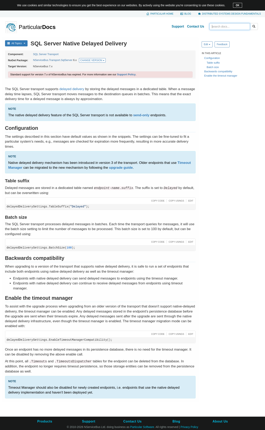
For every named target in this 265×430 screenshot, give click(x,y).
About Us (220, 421)
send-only (141, 115)
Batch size (213, 67)
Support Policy (126, 74)
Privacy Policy (189, 427)
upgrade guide (121, 168)
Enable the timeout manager (220, 75)
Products (44, 421)
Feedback (222, 44)
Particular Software (142, 427)
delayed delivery (71, 89)
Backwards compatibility (218, 71)
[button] (157, 200)
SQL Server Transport (46, 54)
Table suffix (213, 62)
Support (178, 26)
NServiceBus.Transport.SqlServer (52, 60)
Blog (187, 13)
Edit (207, 44)
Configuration (212, 58)
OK (237, 5)
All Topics (16, 43)
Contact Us (195, 26)
